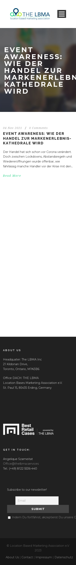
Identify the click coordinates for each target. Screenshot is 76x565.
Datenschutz (64, 557)
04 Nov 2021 (12, 128)
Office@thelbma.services (21, 463)
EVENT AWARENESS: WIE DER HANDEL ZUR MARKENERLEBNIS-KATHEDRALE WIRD (37, 138)
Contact (27, 557)
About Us (12, 557)
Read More (12, 175)
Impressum (43, 557)
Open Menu (61, 14)
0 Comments (38, 128)
